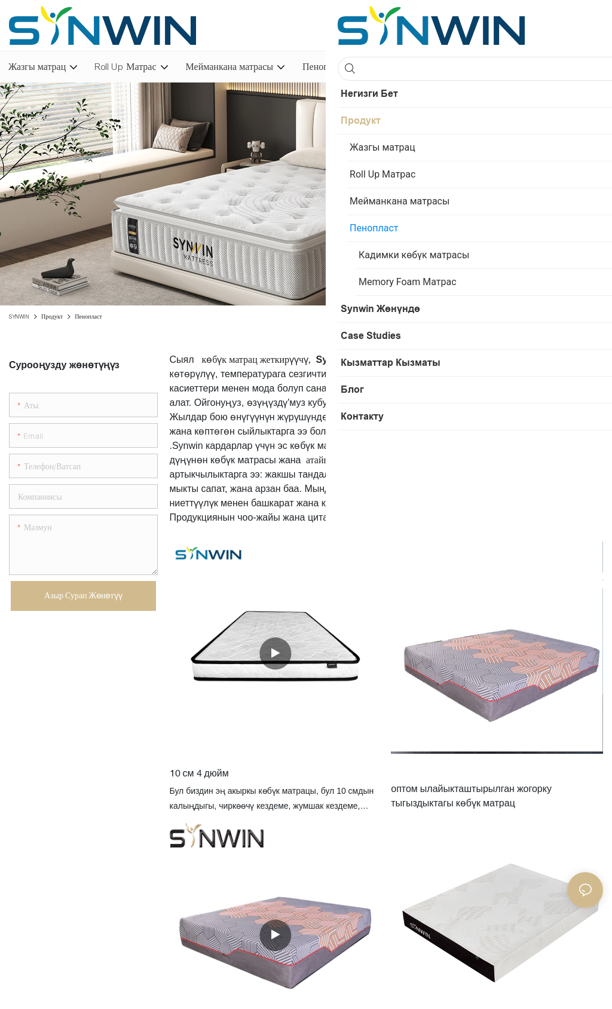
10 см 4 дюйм (199, 773)
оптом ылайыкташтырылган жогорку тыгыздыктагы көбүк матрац (471, 795)
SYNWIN (19, 316)
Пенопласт (88, 316)
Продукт (52, 316)
